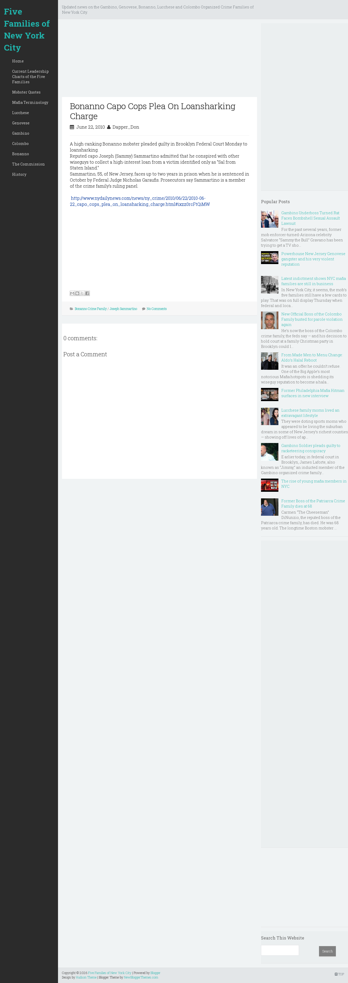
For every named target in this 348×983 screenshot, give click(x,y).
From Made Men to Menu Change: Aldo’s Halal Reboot (312, 357)
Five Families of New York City (27, 29)
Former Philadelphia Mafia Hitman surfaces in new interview (313, 393)
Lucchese (20, 112)
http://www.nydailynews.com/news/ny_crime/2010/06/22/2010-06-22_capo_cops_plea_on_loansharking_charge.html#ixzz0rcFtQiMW (140, 201)
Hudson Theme (86, 977)
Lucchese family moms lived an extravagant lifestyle (310, 413)
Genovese (21, 122)
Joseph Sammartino (123, 308)
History (19, 174)
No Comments (157, 308)
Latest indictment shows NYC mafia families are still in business (313, 281)
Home (18, 61)
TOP (339, 974)
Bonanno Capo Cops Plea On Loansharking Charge (152, 110)
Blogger (156, 973)
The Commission (28, 164)
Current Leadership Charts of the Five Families (30, 76)
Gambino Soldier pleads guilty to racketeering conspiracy (310, 448)
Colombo (20, 143)
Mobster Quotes (26, 92)
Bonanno (20, 153)
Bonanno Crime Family (91, 308)
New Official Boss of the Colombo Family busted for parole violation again (312, 319)
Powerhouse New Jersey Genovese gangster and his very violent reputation (313, 259)
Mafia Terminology (30, 102)
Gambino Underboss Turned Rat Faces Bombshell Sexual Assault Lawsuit (310, 218)
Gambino (20, 133)
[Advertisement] (159, 60)
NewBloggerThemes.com (141, 977)
